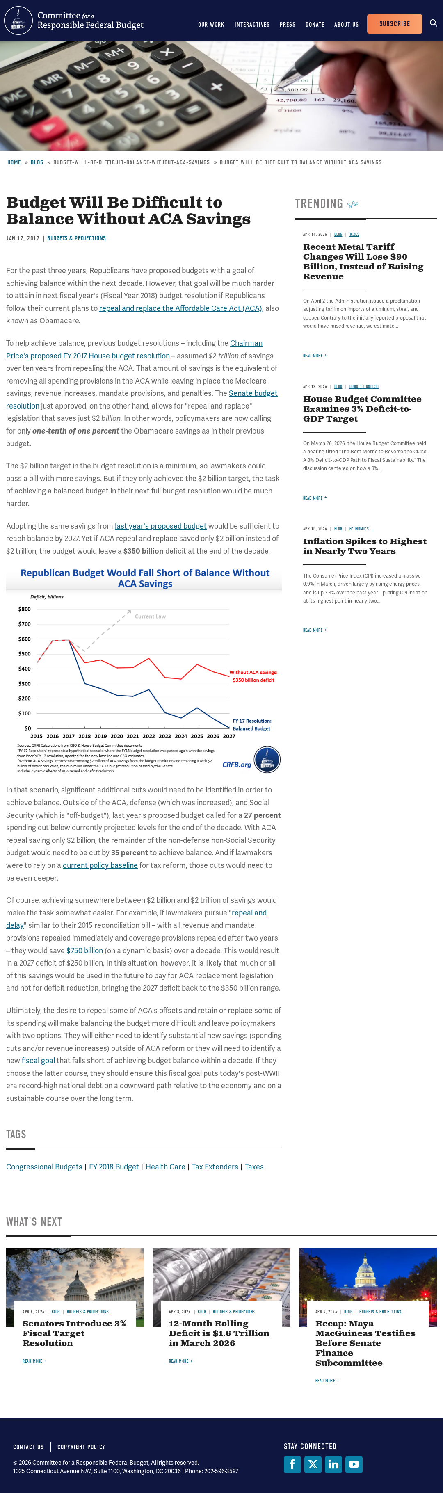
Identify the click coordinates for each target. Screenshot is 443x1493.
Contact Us (28, 1447)
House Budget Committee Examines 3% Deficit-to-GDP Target (362, 409)
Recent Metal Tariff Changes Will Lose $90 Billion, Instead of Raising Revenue (363, 262)
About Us (346, 24)
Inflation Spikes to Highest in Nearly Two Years (365, 546)
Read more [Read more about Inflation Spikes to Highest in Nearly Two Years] (313, 630)
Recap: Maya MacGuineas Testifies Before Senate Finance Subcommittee (365, 1344)
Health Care (165, 1166)
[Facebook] (292, 1464)
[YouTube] (354, 1464)
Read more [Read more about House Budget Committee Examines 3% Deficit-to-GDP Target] (313, 498)
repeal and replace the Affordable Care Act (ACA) (180, 308)
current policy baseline (100, 865)
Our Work (211, 24)
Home (14, 162)
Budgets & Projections (76, 238)
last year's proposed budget (161, 526)
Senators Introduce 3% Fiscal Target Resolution (75, 1334)
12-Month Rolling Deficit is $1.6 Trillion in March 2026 (219, 1334)
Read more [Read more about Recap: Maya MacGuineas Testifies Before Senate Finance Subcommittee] (325, 1380)
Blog (37, 162)
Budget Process (364, 386)
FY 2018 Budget (114, 1166)
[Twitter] (313, 1464)
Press (288, 24)
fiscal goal (38, 1060)
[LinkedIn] (333, 1464)
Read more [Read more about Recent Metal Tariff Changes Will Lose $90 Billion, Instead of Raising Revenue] (313, 355)
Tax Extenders (215, 1166)
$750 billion (84, 950)
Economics (359, 529)
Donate (315, 24)
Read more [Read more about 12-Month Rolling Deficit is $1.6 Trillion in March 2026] (179, 1361)
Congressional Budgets (44, 1166)
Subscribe (394, 24)
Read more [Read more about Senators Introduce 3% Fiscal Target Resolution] (32, 1361)
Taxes (254, 1166)
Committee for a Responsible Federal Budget (74, 20)
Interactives (252, 24)
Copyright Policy (81, 1447)
